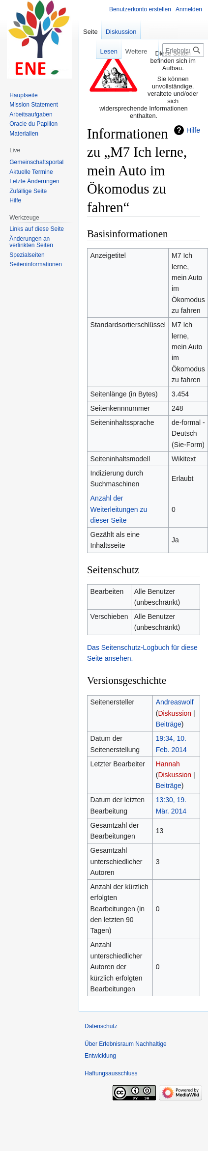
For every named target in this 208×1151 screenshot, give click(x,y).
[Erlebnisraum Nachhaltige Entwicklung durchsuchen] (183, 50)
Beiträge (168, 724)
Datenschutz (101, 1026)
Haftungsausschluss (111, 1073)
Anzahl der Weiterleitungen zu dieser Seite (119, 509)
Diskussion (174, 713)
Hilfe (193, 130)
